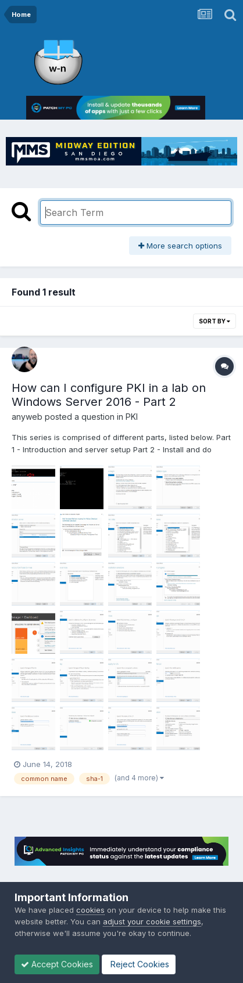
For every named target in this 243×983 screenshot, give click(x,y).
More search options (180, 245)
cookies (90, 909)
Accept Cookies (57, 964)
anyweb (27, 417)
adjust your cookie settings (152, 921)
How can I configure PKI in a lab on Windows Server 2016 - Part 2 (109, 395)
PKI (132, 417)
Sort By (214, 321)
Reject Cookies (138, 964)
